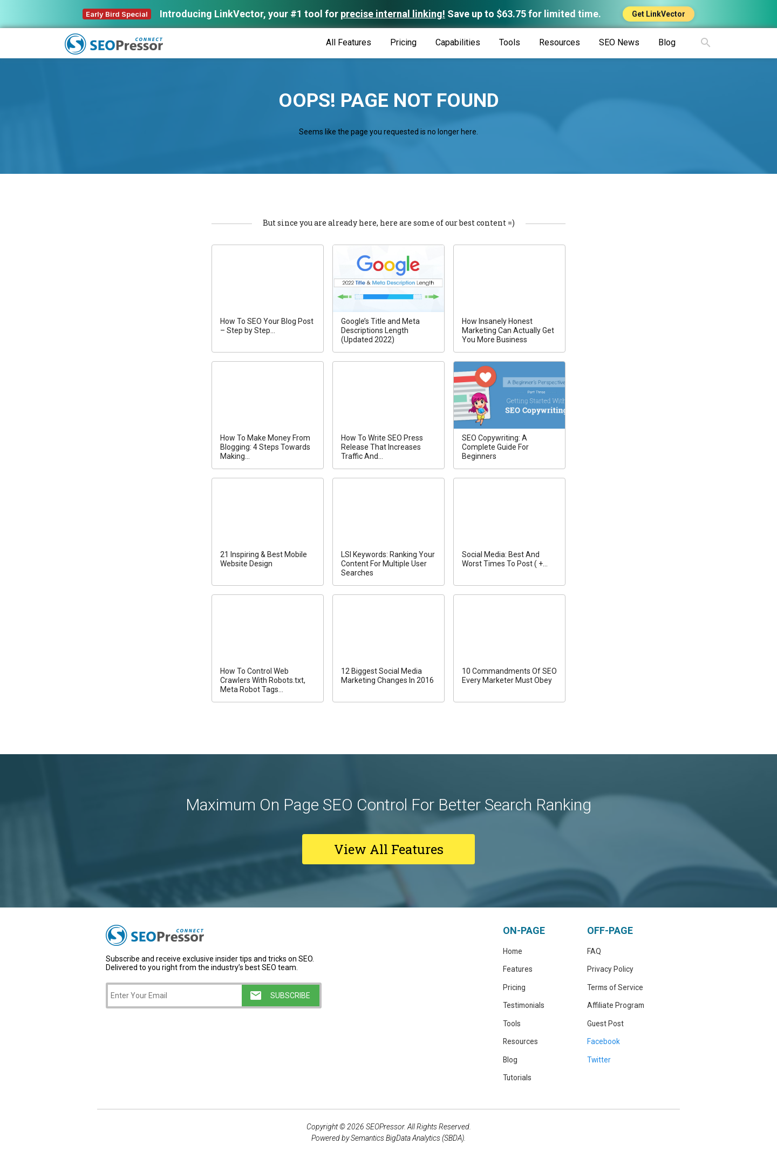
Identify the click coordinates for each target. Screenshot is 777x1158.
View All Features (389, 849)
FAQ (594, 951)
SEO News (619, 42)
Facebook (603, 1043)
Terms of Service (616, 988)
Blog (667, 42)
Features (518, 969)
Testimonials (525, 1006)
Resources (559, 42)
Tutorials (518, 1079)
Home (513, 951)
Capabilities (457, 42)
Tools (509, 42)
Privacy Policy (610, 969)
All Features (348, 42)
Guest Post (605, 1024)
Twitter (599, 1061)
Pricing (403, 42)
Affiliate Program (616, 1006)
